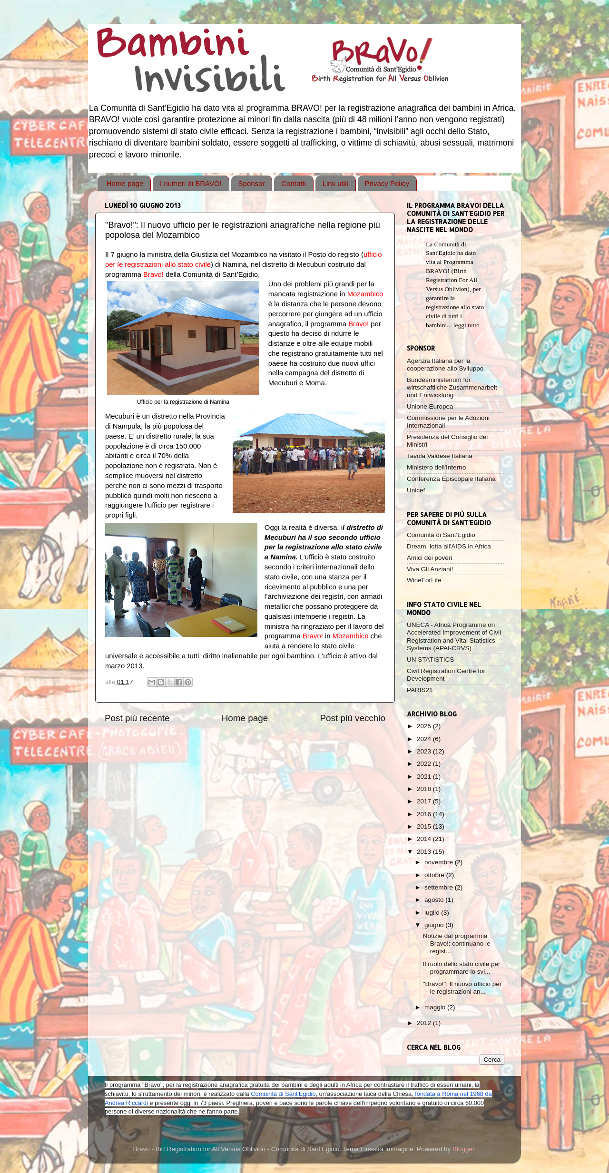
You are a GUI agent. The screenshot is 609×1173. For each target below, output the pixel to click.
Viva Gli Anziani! (430, 569)
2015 (425, 826)
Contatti (293, 183)
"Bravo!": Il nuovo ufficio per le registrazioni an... (462, 987)
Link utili (335, 183)
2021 (425, 776)
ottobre (435, 875)
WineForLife (424, 580)
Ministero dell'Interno (436, 467)
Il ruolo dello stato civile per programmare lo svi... (462, 967)
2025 (425, 726)
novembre (439, 862)
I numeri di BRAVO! (191, 183)
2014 (425, 838)
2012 (425, 1022)
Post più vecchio (352, 718)
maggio (435, 1007)
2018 (425, 788)
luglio (432, 912)
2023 (425, 751)
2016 (425, 814)
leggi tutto (466, 325)
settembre (439, 887)
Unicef (416, 490)
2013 (425, 851)
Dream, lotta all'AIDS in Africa (449, 546)
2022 (425, 763)
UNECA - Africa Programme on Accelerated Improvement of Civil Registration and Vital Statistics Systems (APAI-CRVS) (454, 636)
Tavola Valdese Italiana (439, 455)
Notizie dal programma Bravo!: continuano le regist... (457, 943)
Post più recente (137, 718)
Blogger (463, 1149)
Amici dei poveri (429, 557)
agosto (434, 899)
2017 (425, 801)
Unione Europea (430, 406)
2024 (425, 739)
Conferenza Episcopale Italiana (451, 478)
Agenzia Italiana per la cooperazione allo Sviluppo (445, 364)
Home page (125, 183)
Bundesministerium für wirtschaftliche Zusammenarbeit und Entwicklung (452, 387)
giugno (434, 925)
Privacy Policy (387, 183)
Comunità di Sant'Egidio (441, 534)
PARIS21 (420, 690)
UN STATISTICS (430, 659)
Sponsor (251, 183)
